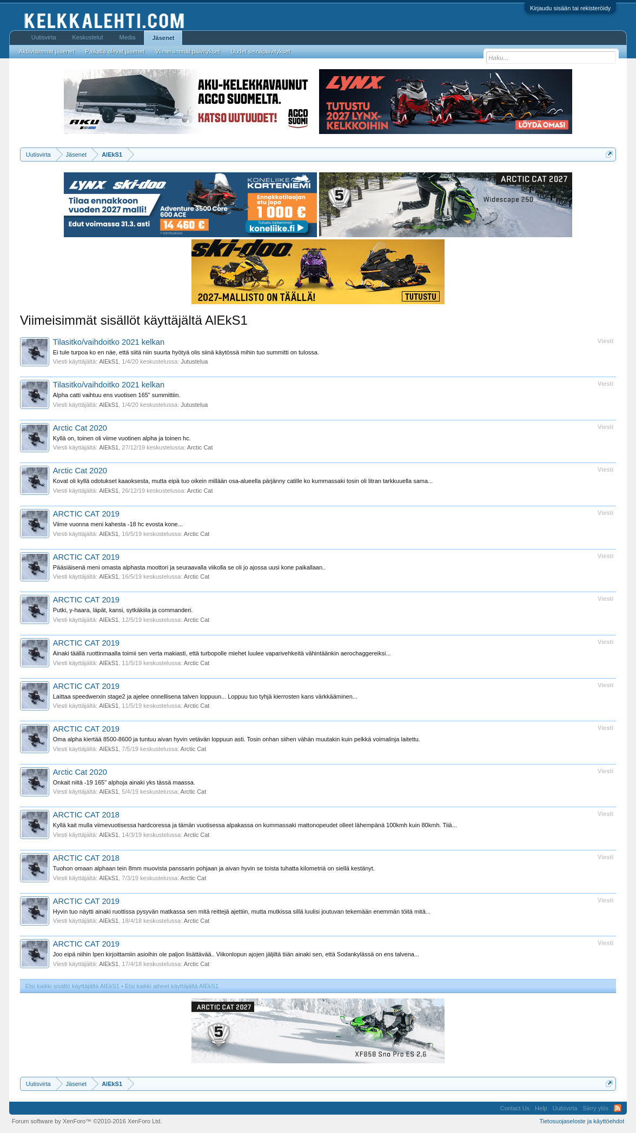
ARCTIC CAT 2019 (86, 513)
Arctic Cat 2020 (80, 428)
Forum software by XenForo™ (87, 1121)
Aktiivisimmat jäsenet (47, 51)
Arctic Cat (200, 447)
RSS (617, 1108)
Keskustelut (87, 37)
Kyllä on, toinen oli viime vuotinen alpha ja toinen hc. (122, 438)
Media (127, 37)
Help (541, 1108)
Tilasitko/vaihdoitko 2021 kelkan (108, 342)
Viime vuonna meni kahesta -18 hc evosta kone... (118, 524)
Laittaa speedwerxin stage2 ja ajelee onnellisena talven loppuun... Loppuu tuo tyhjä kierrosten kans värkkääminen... (205, 696)
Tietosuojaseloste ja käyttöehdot (582, 1121)
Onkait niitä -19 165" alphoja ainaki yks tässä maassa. (124, 782)
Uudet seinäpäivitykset (260, 51)
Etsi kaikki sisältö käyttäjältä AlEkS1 (72, 986)
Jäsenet (163, 38)
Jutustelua (194, 361)
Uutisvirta (43, 37)
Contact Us (514, 1108)
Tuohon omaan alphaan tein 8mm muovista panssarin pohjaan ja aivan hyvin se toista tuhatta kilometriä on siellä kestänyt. (214, 868)
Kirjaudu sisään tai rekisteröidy (570, 8)
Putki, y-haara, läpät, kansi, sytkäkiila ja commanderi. (123, 610)
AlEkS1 (108, 361)
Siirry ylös (596, 1108)
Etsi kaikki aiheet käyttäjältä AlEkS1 (171, 986)
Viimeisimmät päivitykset (187, 51)
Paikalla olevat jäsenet (114, 51)
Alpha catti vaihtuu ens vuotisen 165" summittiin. (117, 395)
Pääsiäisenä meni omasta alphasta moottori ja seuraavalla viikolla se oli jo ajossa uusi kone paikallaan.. (189, 567)
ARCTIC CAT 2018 (86, 814)
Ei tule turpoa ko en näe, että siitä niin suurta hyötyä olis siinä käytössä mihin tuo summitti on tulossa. (186, 352)
